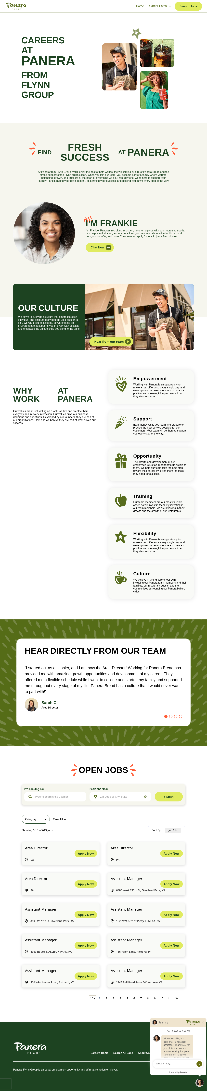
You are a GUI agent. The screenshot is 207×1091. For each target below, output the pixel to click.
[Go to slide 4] (180, 716)
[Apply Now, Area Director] (86, 853)
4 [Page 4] (120, 998)
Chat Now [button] (101, 247)
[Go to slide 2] (170, 716)
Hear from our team (112, 342)
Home (140, 6)
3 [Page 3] (113, 998)
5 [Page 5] (127, 998)
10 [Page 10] (161, 998)
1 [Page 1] (99, 998)
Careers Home (99, 1053)
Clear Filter (59, 819)
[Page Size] (92, 998)
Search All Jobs (123, 1053)
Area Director (36, 847)
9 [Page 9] (154, 998)
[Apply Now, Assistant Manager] (171, 884)
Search (169, 797)
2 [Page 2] (106, 998)
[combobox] (58, 796)
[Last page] (177, 998)
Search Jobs (188, 6)
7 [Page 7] (141, 998)
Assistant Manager (126, 878)
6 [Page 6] (134, 998)
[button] (145, 796)
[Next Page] (169, 998)
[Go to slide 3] (175, 716)
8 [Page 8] (148, 998)
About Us (144, 1053)
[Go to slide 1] (166, 716)
